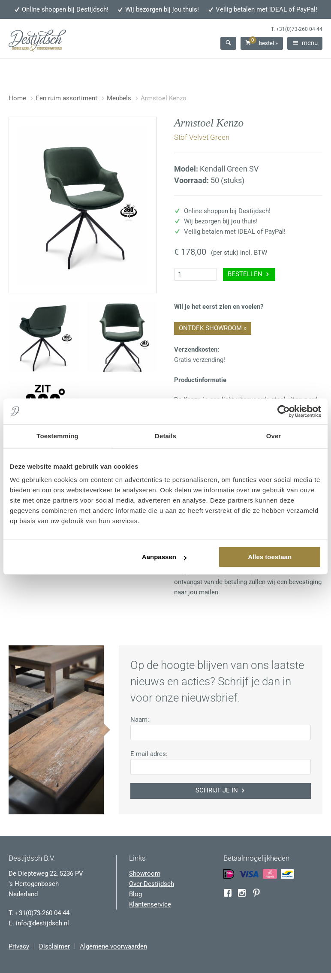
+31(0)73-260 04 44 (299, 29)
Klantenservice (150, 904)
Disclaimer (54, 946)
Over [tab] (273, 436)
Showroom (144, 873)
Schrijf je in (221, 790)
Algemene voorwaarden (113, 946)
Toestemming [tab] (57, 436)
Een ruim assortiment (66, 98)
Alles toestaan (270, 556)
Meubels (119, 98)
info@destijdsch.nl (42, 923)
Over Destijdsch (151, 884)
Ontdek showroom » (213, 328)
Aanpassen (164, 556)
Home (17, 98)
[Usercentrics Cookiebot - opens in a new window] (283, 411)
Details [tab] (165, 436)
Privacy (19, 946)
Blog (135, 894)
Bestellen (249, 274)
